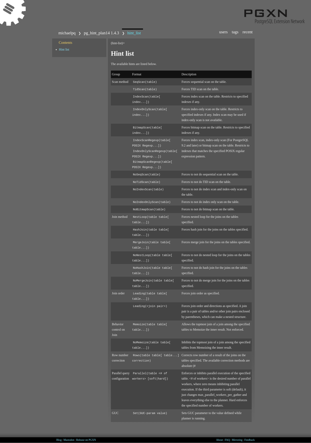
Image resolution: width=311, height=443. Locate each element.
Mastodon (68, 439)
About (219, 439)
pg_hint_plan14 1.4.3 (101, 33)
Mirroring (237, 439)
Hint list (64, 49)
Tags (235, 32)
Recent (248, 32)
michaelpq (67, 33)
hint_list (134, 33)
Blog (58, 439)
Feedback (249, 439)
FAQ (227, 439)
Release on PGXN (86, 439)
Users (223, 32)
